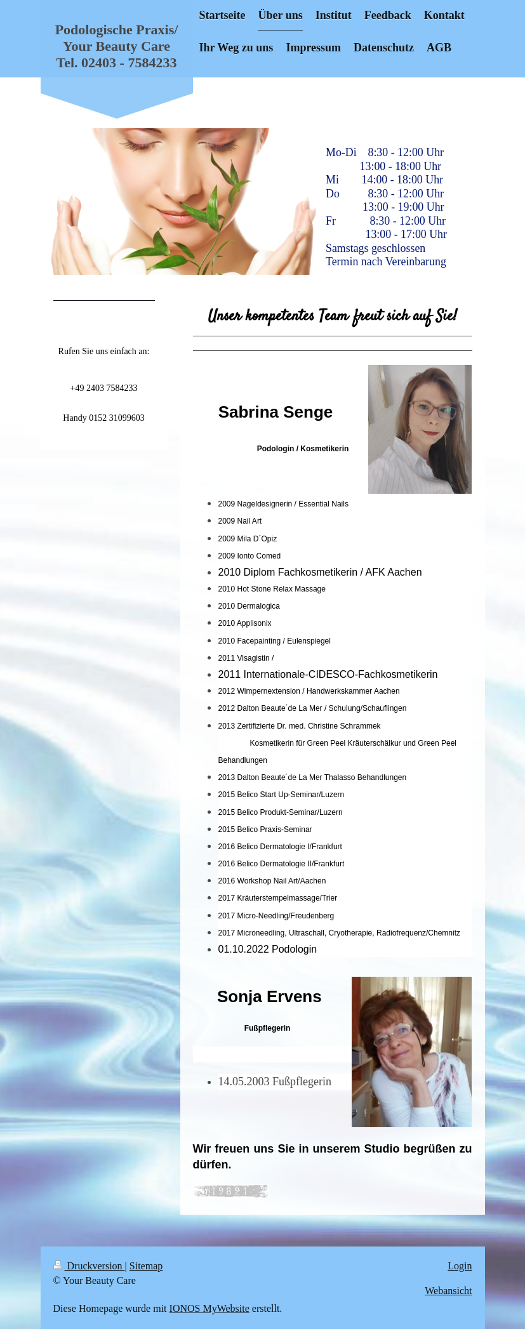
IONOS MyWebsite (209, 1308)
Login (460, 1265)
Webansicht (448, 1290)
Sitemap (146, 1265)
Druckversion (89, 1265)
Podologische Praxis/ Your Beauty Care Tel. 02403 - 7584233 (116, 46)
